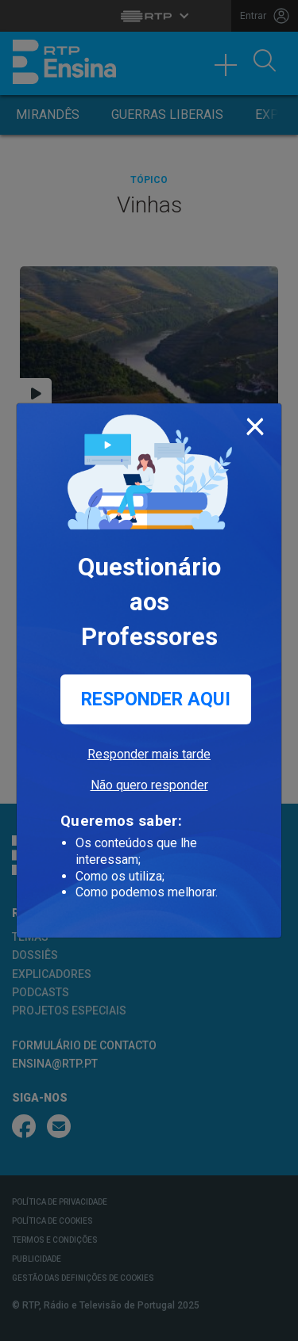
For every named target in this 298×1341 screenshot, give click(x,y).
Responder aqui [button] (155, 699)
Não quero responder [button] (149, 785)
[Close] (255, 423)
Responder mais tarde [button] (149, 754)
